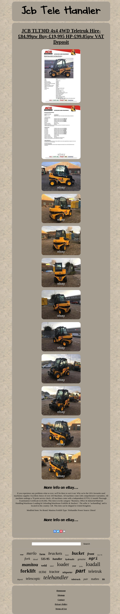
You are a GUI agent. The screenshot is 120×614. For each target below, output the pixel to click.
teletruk (95, 571)
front (90, 554)
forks (81, 566)
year (74, 566)
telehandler (55, 577)
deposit (20, 579)
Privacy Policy (61, 604)
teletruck (75, 579)
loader (63, 564)
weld (44, 565)
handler (57, 559)
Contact (61, 600)
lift (103, 579)
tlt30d (42, 572)
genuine (82, 559)
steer (52, 566)
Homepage (61, 590)
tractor (54, 571)
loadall (93, 564)
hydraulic (70, 559)
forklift (28, 571)
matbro (95, 579)
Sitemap (61, 595)
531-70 (99, 555)
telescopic (33, 579)
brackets (55, 553)
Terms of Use (61, 609)
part (80, 571)
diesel (35, 559)
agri (93, 558)
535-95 (45, 559)
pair (86, 579)
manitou (30, 564)
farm (42, 554)
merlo (31, 553)
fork (27, 559)
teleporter (67, 572)
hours (67, 555)
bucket (78, 553)
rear (22, 554)
